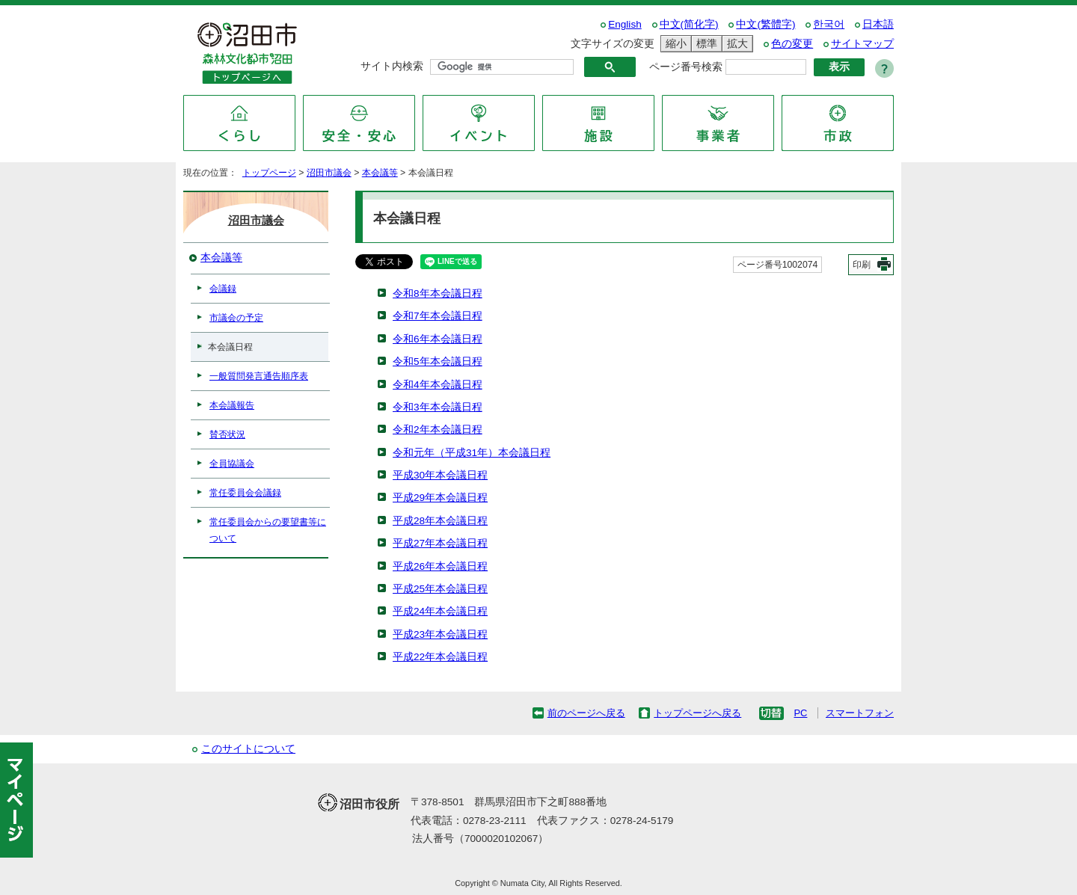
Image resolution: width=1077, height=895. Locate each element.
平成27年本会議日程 (440, 543)
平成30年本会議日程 (440, 475)
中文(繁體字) (765, 24)
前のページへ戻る (586, 713)
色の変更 (792, 43)
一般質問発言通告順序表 (258, 376)
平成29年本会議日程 (440, 497)
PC (800, 713)
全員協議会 (231, 463)
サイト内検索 (391, 66)
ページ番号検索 (685, 67)
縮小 (674, 44)
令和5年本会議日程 (437, 361)
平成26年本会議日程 (440, 566)
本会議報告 (231, 405)
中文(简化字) (689, 24)
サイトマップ (862, 43)
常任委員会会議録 (245, 493)
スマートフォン (860, 713)
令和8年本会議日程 (437, 293)
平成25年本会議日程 (440, 588)
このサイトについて (248, 748)
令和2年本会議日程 (437, 429)
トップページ (269, 172)
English (625, 24)
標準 (704, 44)
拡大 (735, 44)
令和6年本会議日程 (437, 339)
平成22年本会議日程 (440, 656)
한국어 (828, 24)
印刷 (862, 264)
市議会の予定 (236, 318)
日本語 (878, 24)
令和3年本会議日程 (437, 407)
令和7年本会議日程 (437, 316)
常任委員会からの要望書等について (267, 530)
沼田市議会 (329, 172)
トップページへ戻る (697, 713)
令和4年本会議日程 (437, 384)
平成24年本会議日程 (440, 611)
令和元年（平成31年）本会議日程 (471, 452)
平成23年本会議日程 (440, 634)
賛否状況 (227, 434)
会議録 (222, 288)
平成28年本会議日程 (440, 520)
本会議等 (380, 172)
